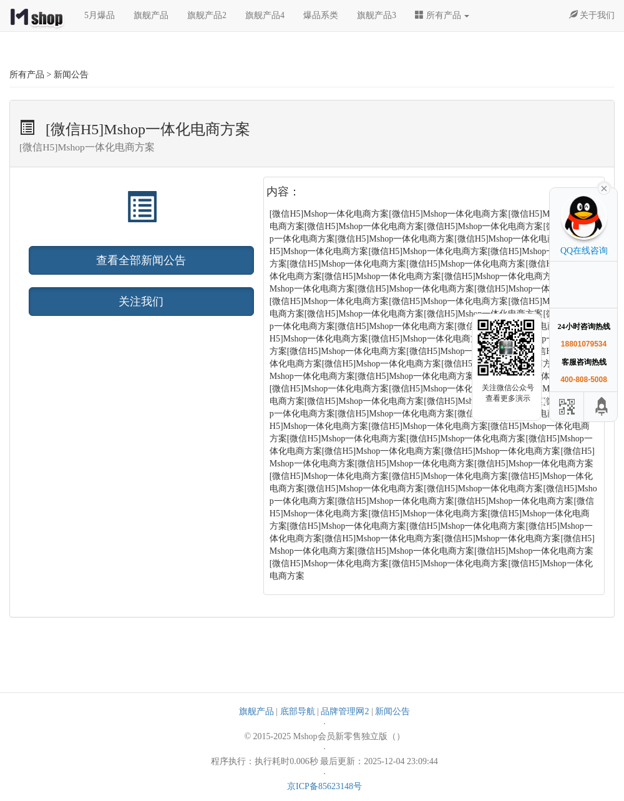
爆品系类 (320, 15)
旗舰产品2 (207, 15)
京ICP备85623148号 (324, 786)
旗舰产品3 (376, 15)
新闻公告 (392, 711)
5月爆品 (99, 15)
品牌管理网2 (345, 711)
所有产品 (442, 15)
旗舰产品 (151, 15)
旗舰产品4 (265, 15)
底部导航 (297, 711)
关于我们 (592, 15)
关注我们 (141, 301)
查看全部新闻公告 (141, 260)
